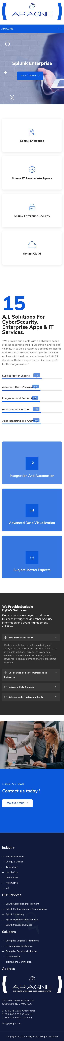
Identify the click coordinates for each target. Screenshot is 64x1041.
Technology (12, 866)
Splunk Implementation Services (22, 919)
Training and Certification (19, 961)
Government (12, 877)
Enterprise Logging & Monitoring (22, 940)
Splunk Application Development (22, 903)
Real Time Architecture (18, 637)
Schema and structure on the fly (23, 697)
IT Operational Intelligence (19, 945)
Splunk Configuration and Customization (26, 909)
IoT (7, 888)
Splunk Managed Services (19, 924)
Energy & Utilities (14, 861)
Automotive (12, 882)
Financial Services (15, 856)
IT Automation (13, 956)
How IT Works (30, 75)
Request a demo (17, 803)
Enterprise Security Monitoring (21, 951)
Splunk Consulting (15, 914)
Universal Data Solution (19, 687)
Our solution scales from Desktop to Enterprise (25, 674)
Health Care (12, 872)
